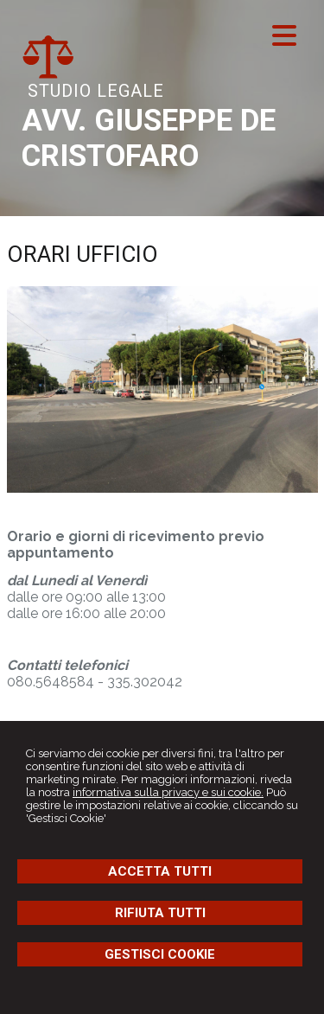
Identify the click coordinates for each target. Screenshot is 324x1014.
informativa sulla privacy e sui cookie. (168, 792)
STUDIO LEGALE (96, 90)
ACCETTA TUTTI (160, 871)
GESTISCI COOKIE (160, 954)
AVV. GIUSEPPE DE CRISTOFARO (149, 138)
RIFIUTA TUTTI (160, 913)
